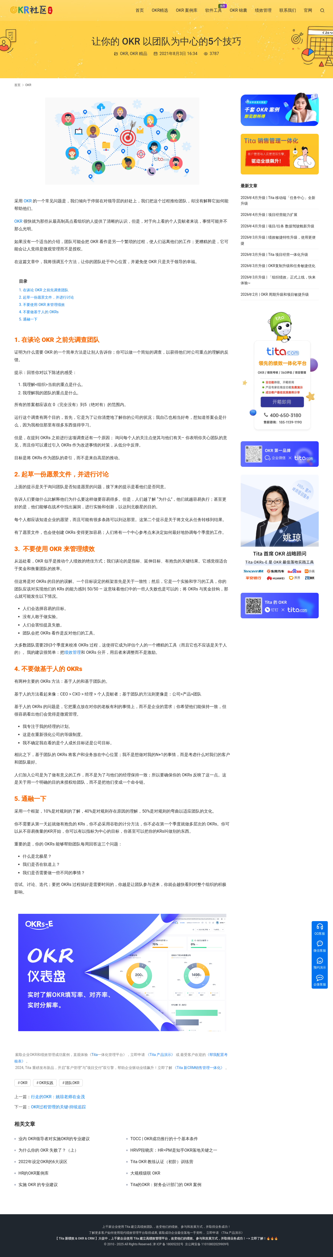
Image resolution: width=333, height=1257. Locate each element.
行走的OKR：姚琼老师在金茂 (58, 1096)
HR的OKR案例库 (33, 1173)
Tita (95, 1055)
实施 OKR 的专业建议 (38, 1184)
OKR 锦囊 (238, 10)
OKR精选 (160, 10)
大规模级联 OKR (145, 1173)
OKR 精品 (138, 53)
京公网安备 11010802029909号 (207, 1244)
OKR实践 (46, 1083)
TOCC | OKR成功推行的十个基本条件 (164, 1139)
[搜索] (322, 10)
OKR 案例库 (186, 10)
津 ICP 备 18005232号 (168, 1244)
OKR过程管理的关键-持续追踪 (58, 1106)
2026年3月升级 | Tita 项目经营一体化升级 (274, 254)
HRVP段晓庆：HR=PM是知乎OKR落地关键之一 (173, 1150)
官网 (308, 10)
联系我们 (287, 10)
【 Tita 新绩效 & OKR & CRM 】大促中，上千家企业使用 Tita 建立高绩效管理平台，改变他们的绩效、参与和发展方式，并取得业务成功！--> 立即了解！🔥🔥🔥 (166, 1238)
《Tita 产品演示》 (160, 1055)
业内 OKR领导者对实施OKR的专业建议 (54, 1139)
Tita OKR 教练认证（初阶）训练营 (161, 1161)
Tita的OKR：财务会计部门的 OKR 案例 (165, 1184)
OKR (124, 53)
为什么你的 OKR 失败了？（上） (48, 1150)
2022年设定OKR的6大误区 (42, 1161)
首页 (140, 10)
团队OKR (72, 1083)
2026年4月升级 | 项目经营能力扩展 (269, 215)
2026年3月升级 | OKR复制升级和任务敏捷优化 (278, 266)
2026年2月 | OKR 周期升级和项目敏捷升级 (275, 294)
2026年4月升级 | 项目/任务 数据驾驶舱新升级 (277, 226)
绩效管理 (263, 10)
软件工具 (213, 10)
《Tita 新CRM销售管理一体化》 (198, 1068)
